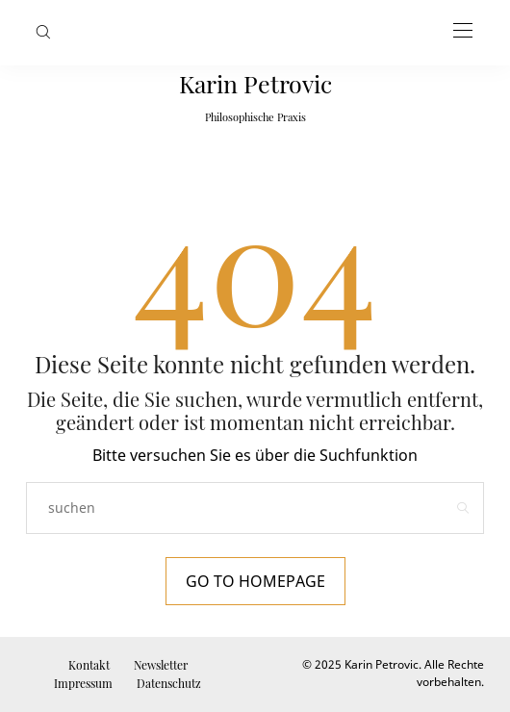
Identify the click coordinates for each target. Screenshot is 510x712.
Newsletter (161, 665)
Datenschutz (169, 683)
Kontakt (89, 665)
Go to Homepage (255, 581)
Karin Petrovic (255, 83)
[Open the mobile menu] (463, 31)
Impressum (83, 683)
